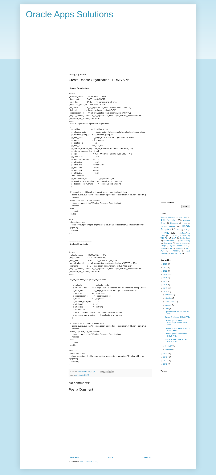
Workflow (176, 251)
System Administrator (178, 246)
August (168, 305)
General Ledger (168, 226)
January (168, 349)
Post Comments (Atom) (89, 462)
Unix (171, 248)
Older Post (147, 457)
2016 (165, 285)
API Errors (183, 217)
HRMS (86, 375)
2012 (165, 357)
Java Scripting (174, 236)
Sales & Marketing (182, 243)
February (169, 346)
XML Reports (176, 253)
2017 (165, 281)
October (168, 298)
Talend (163, 248)
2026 (165, 264)
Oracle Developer (170, 241)
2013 (165, 354)
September (170, 302)
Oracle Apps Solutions (69, 14)
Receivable (167, 243)
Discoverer (174, 223)
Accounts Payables (168, 217)
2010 (165, 364)
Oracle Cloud (185, 238)
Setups (163, 246)
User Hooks (179, 248)
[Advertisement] (108, 48)
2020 (165, 274)
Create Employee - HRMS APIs (177, 317)
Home (110, 457)
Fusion (185, 223)
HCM (178, 230)
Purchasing (185, 241)
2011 (165, 361)
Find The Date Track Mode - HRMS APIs (176, 340)
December (169, 295)
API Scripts (79, 375)
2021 (165, 271)
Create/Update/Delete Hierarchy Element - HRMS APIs (177, 323)
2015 (165, 288)
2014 (165, 292)
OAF (174, 238)
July (167, 309)
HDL (185, 230)
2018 (165, 278)
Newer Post (74, 457)
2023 (165, 267)
